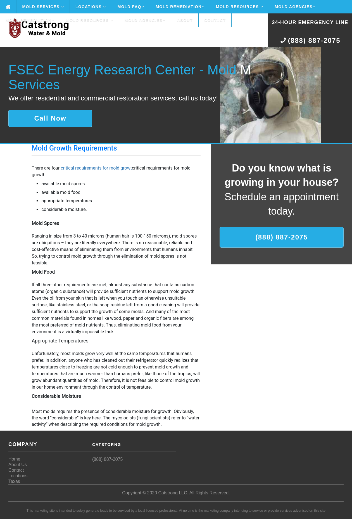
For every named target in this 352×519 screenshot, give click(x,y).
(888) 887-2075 (281, 237)
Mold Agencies (295, 6)
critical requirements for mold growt (96, 168)
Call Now (50, 118)
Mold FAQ (131, 6)
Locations (90, 6)
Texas (14, 481)
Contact (215, 20)
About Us (17, 464)
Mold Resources (239, 6)
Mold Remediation (180, 6)
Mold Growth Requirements (74, 148)
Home (14, 459)
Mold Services (43, 6)
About (185, 20)
